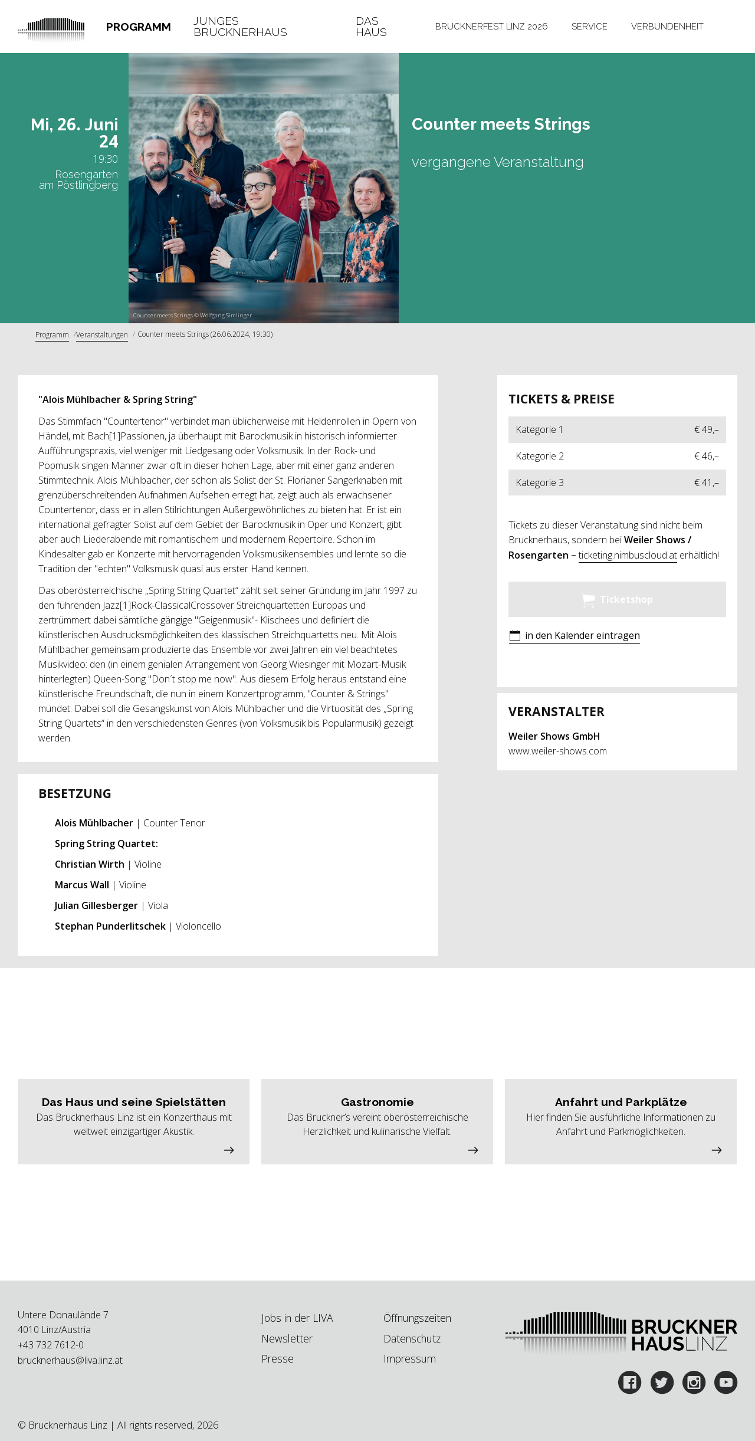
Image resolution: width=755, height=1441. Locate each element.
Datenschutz (412, 1338)
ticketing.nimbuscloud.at (628, 555)
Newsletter (287, 1338)
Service (590, 26)
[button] (574, 636)
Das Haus (371, 27)
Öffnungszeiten (417, 1318)
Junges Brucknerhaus (240, 27)
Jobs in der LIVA (297, 1318)
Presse (277, 1358)
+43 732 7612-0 (51, 1344)
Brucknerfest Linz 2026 (491, 26)
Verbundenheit (667, 26)
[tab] (138, 27)
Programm (138, 26)
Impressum (409, 1358)
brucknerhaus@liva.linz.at (70, 1360)
